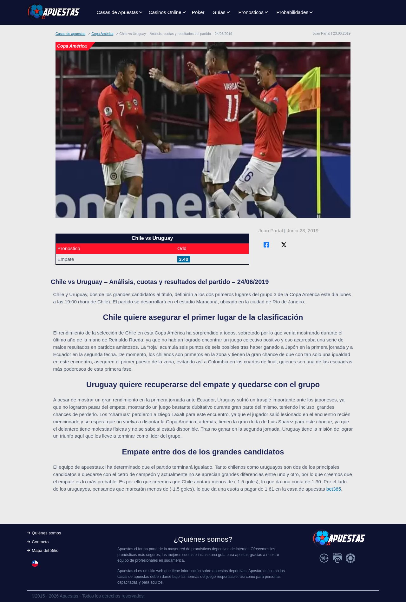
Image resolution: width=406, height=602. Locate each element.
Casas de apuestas (70, 34)
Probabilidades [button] (292, 12)
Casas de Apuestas (117, 12)
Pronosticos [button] (250, 12)
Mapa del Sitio (45, 550)
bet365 (333, 489)
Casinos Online (165, 12)
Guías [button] (219, 12)
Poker (198, 12)
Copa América (102, 34)
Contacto (40, 541)
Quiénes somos (46, 533)
